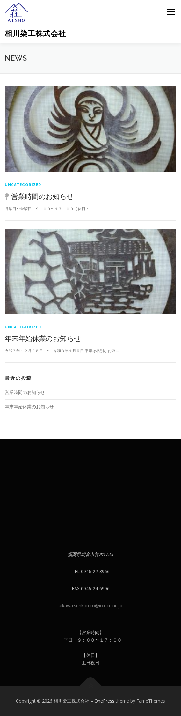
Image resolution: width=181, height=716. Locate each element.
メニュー (170, 12)
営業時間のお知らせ (42, 196)
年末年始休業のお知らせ (43, 338)
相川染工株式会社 (35, 33)
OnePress (104, 701)
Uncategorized (23, 184)
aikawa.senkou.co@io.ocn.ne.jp (90, 605)
